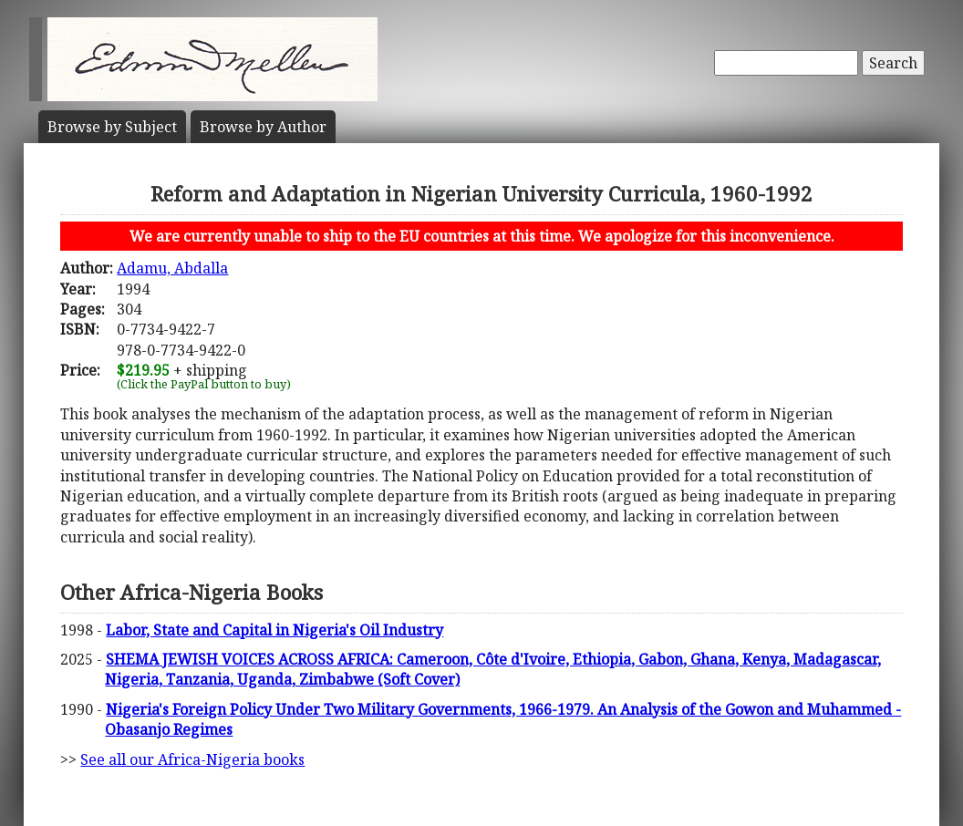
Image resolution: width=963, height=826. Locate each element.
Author (263, 126)
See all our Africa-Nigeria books (192, 759)
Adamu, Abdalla (172, 268)
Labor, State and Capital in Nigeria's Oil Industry (274, 630)
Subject (112, 126)
